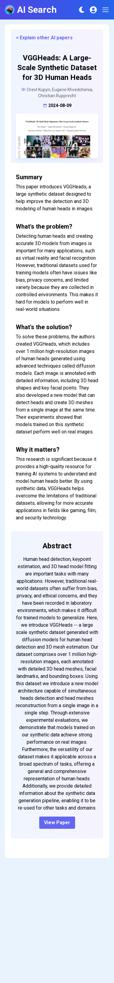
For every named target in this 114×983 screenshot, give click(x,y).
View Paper (57, 822)
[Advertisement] (57, 924)
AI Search (31, 9)
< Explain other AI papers (44, 38)
